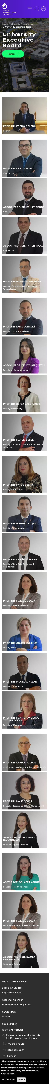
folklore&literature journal (16, 1004)
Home (5, 24)
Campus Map (9, 1012)
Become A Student (12, 987)
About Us (15, 24)
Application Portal (12, 992)
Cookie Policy (9, 1024)
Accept (21, 1080)
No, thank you (8, 1079)
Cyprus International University (10, 12)
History (12, 54)
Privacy (6, 1016)
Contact (11, 1056)
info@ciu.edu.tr (15, 1050)
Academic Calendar (12, 1000)
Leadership (28, 24)
